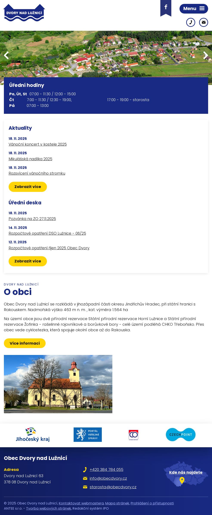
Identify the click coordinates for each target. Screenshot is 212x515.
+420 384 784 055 (106, 469)
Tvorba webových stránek (48, 508)
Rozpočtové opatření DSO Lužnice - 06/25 (47, 233)
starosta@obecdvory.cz (113, 487)
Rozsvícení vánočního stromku (37, 173)
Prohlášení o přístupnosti (152, 503)
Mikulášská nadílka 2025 (30, 159)
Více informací (25, 343)
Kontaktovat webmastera (81, 503)
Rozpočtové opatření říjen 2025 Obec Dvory (49, 248)
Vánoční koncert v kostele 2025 (38, 144)
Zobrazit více (27, 186)
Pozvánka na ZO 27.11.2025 (32, 218)
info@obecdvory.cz (108, 478)
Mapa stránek (117, 503)
